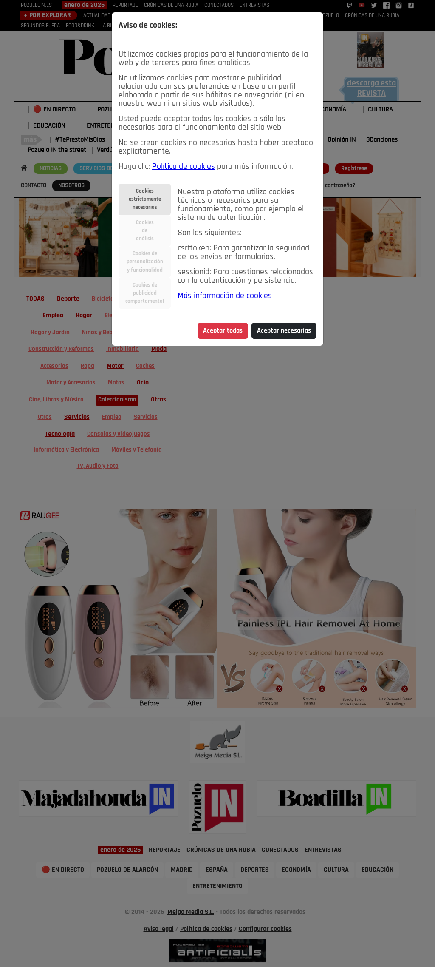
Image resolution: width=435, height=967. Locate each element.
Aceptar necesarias (284, 330)
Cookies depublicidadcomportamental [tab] (144, 293)
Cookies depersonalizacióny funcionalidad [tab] (145, 262)
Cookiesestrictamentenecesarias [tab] (145, 199)
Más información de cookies (225, 296)
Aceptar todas (223, 330)
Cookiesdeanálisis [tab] (145, 231)
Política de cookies (183, 166)
